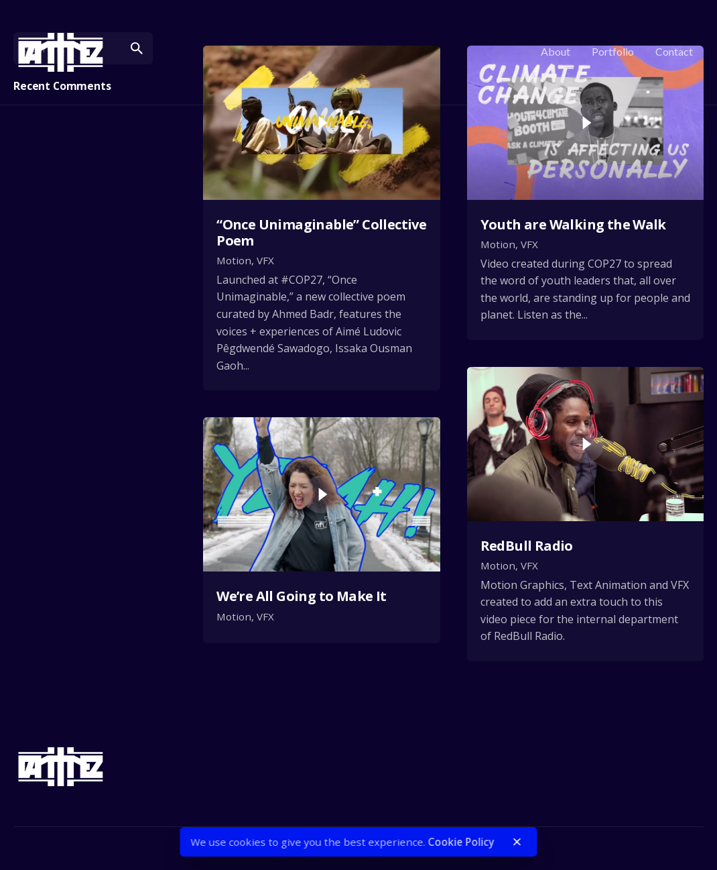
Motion (233, 260)
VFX (265, 260)
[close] (517, 842)
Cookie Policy (461, 842)
